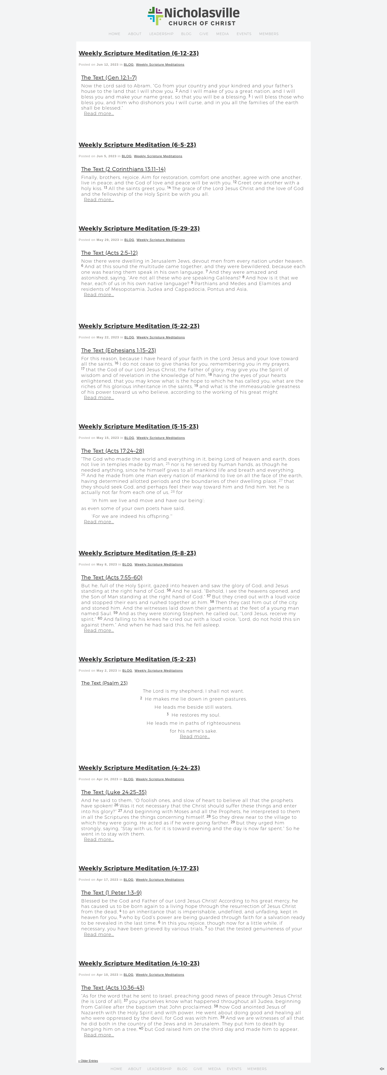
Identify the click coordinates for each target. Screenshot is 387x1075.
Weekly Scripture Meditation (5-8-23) (137, 552)
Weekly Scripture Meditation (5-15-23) (139, 426)
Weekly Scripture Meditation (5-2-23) (137, 659)
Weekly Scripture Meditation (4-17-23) (139, 868)
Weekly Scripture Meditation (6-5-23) (137, 144)
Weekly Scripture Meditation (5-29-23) (139, 228)
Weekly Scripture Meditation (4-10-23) (139, 963)
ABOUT (135, 34)
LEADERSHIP (161, 34)
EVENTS (244, 34)
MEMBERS (269, 34)
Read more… (99, 113)
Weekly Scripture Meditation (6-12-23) (139, 53)
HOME (114, 34)
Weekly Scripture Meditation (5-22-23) (139, 325)
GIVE (204, 34)
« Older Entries (88, 1061)
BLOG (186, 34)
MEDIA (222, 34)
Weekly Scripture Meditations (160, 64)
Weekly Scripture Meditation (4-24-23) (139, 767)
